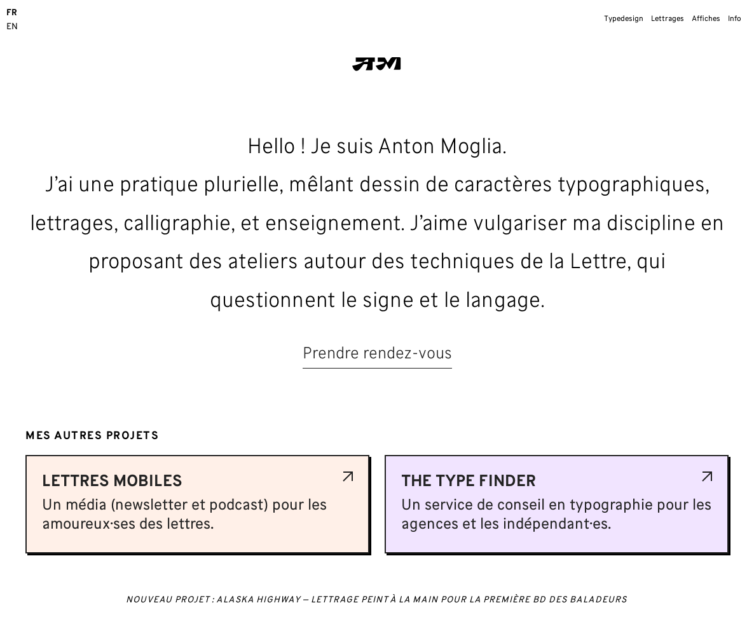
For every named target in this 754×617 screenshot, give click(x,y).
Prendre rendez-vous (377, 354)
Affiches (706, 19)
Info (734, 19)
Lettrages (667, 19)
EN (12, 27)
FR (11, 13)
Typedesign (623, 19)
